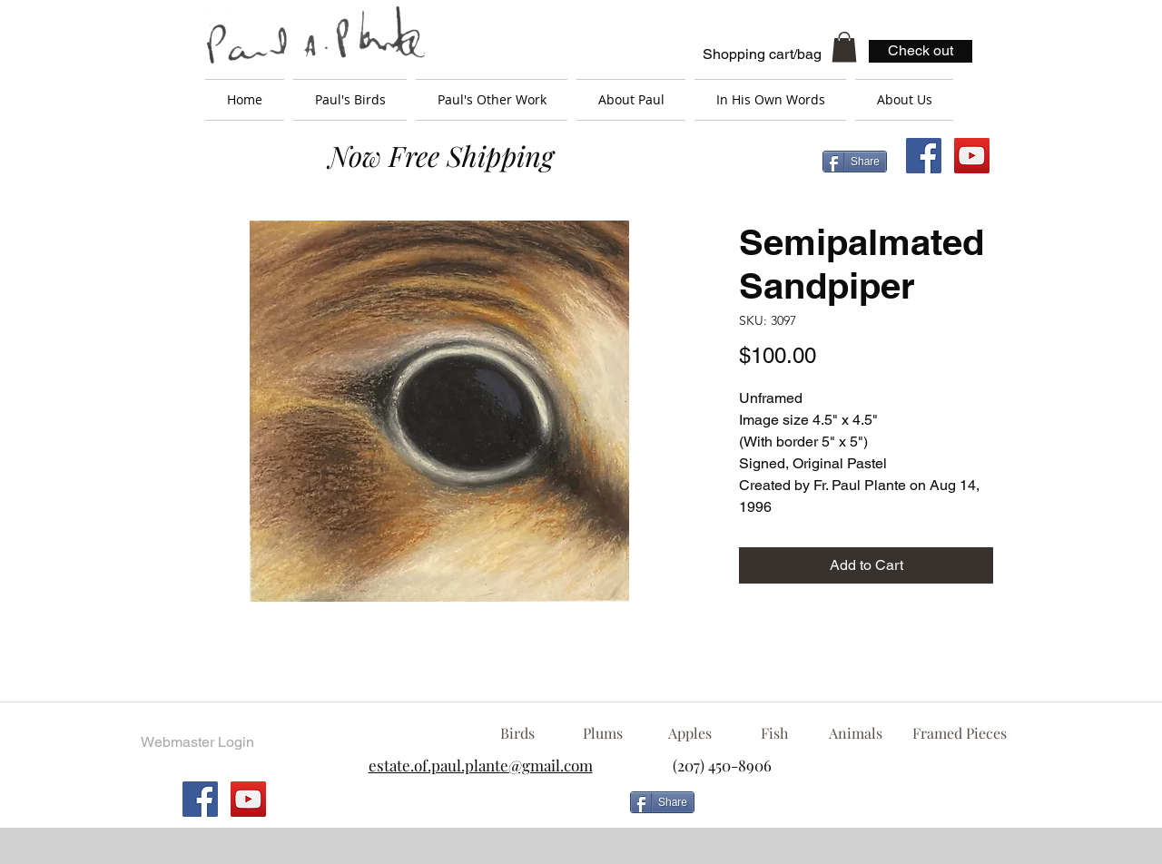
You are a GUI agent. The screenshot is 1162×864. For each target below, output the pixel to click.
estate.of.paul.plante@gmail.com (481, 765)
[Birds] (517, 733)
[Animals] (855, 733)
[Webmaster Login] (197, 742)
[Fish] (774, 733)
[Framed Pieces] (959, 733)
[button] (844, 47)
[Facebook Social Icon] (923, 155)
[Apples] (689, 733)
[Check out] (920, 51)
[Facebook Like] (848, 809)
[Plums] (603, 733)
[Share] (854, 161)
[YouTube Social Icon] (972, 155)
